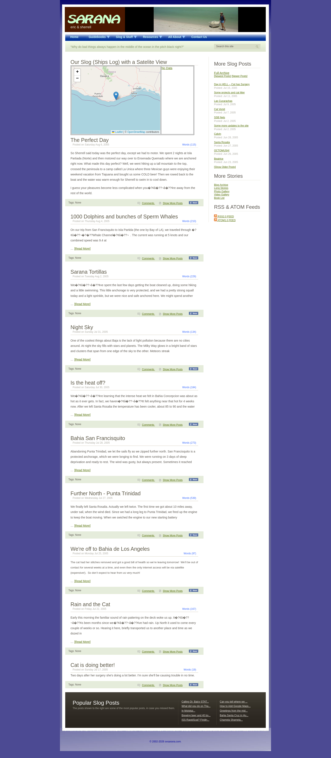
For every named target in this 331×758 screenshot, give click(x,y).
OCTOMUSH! (221, 150)
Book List (219, 198)
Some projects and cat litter (229, 92)
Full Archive (221, 73)
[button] (116, 96)
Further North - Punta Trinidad (106, 493)
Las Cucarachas (223, 101)
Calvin (217, 133)
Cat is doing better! (93, 665)
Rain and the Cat (90, 604)
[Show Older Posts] (225, 167)
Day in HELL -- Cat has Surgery (232, 84)
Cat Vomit (219, 109)
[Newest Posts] (222, 76)
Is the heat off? (88, 383)
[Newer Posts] (239, 76)
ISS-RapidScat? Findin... (195, 719)
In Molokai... (188, 710)
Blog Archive (221, 184)
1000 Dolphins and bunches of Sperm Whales (124, 216)
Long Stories (221, 188)
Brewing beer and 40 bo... (196, 715)
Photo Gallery (221, 191)
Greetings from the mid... (234, 710)
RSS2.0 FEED (224, 216)
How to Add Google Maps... (235, 706)
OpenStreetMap (136, 132)
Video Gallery (221, 194)
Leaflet (117, 132)
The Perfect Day (90, 140)
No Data (166, 68)
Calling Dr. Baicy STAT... (195, 701)
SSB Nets (219, 117)
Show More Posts (173, 203)
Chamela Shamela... (231, 719)
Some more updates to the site (231, 125)
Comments (148, 203)
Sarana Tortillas (89, 272)
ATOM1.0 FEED (225, 220)
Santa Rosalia (222, 142)
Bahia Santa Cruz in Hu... (234, 715)
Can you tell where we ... (233, 701)
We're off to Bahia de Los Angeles (110, 549)
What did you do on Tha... (196, 706)
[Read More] (82, 248)
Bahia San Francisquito (98, 438)
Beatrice (218, 158)
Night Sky (82, 327)
